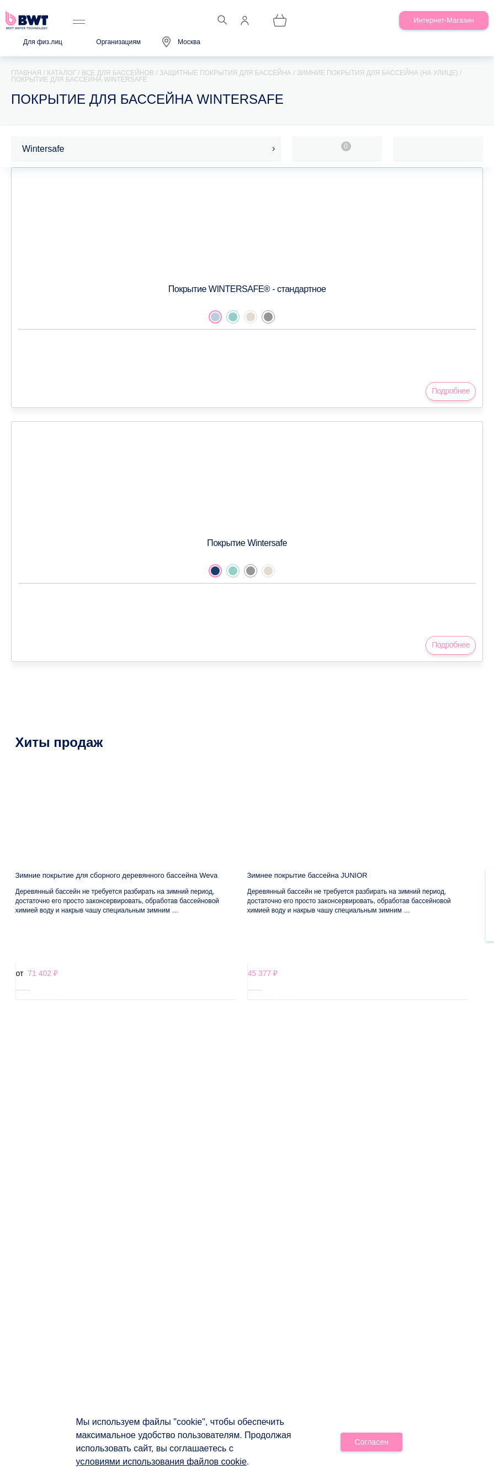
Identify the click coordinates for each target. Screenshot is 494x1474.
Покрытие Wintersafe (247, 543)
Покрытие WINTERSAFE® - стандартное (247, 289)
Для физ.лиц (42, 42)
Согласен (372, 1442)
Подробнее (451, 390)
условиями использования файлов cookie (161, 1461)
